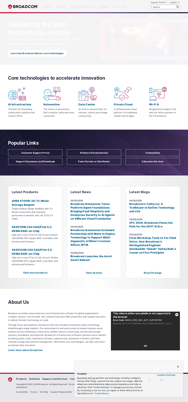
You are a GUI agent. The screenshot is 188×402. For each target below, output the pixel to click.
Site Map (44, 392)
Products (21, 378)
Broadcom (23, 6)
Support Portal (159, 2)
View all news (94, 272)
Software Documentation (94, 153)
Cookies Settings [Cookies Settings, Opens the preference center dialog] (166, 375)
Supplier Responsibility (61, 392)
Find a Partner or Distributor (94, 161)
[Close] (178, 366)
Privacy (33, 392)
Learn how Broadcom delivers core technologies (37, 53)
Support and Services (55, 378)
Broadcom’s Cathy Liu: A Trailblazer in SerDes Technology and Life (151, 207)
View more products (35, 272)
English (175, 2)
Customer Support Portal (35, 153)
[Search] (177, 7)
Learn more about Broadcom (25, 350)
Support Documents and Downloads (35, 161)
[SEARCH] (165, 7)
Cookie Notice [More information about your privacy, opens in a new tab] (101, 393)
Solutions (34, 378)
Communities (152, 153)
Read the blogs (153, 272)
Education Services (152, 161)
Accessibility (22, 392)
